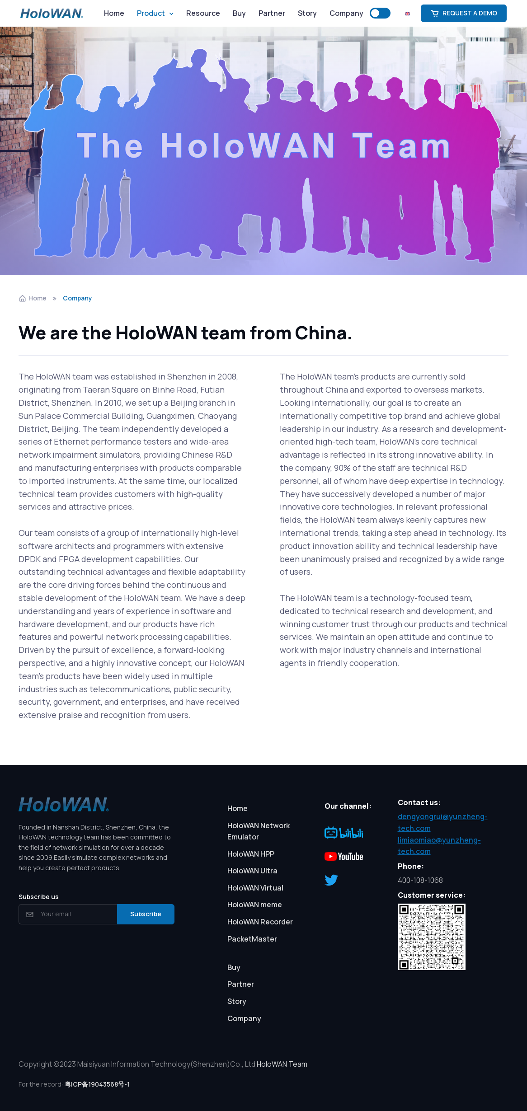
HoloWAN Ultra (252, 871)
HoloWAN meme (254, 904)
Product (151, 13)
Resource (203, 13)
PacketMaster (252, 939)
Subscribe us (39, 896)
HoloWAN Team (282, 1064)
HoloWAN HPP (250, 854)
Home (114, 13)
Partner (272, 13)
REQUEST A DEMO (463, 13)
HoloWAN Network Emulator (258, 831)
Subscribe (145, 913)
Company (346, 13)
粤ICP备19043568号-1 (97, 1084)
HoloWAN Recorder (260, 922)
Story (307, 13)
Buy (239, 13)
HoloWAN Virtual (255, 888)
